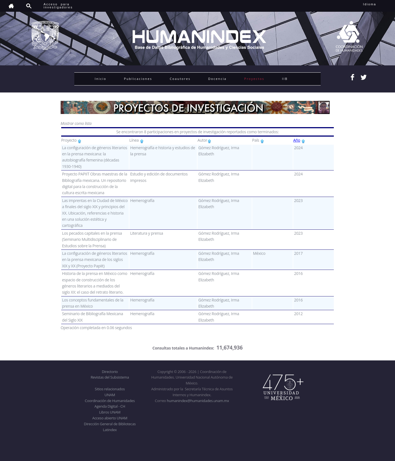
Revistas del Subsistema (110, 377)
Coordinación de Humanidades (110, 400)
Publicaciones (138, 79)
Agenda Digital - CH (109, 406)
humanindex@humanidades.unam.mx (198, 400)
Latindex (109, 429)
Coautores (180, 79)
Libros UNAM (109, 412)
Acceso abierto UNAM (109, 417)
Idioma (376, 4)
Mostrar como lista (76, 123)
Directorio (110, 371)
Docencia (217, 79)
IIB (284, 79)
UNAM (109, 394)
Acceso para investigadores (58, 6)
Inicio (100, 79)
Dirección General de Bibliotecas (109, 423)
